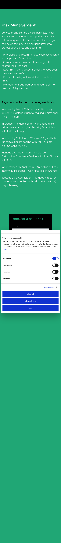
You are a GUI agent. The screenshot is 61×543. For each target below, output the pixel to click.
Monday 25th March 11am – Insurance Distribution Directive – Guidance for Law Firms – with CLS (30, 156)
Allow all (30, 294)
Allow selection (30, 301)
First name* (16, 226)
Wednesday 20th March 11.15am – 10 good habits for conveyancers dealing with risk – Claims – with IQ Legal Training (30, 141)
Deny (31, 308)
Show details (49, 287)
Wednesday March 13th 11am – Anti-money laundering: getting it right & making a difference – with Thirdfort (30, 113)
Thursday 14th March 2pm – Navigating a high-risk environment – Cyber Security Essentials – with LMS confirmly (29, 127)
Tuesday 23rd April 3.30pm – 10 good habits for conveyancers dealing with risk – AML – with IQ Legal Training (29, 181)
